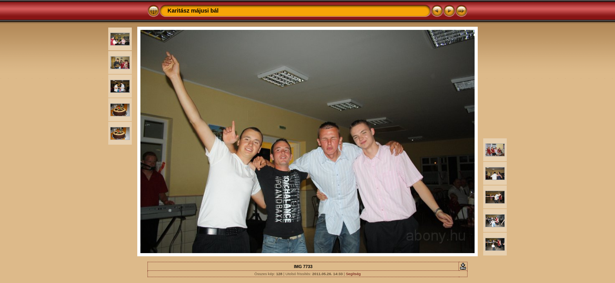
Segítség (353, 274)
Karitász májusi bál (192, 10)
